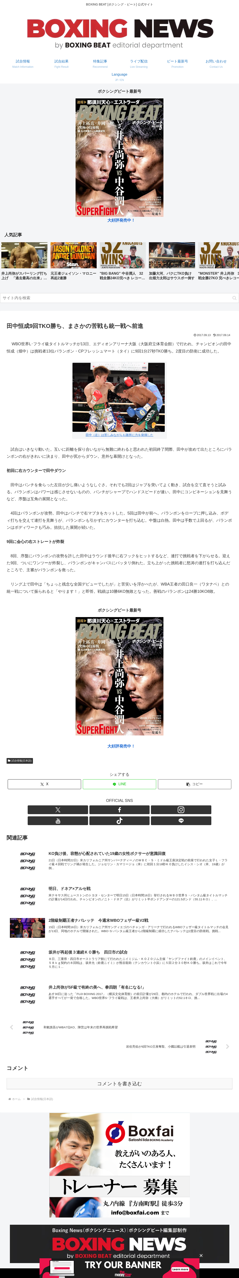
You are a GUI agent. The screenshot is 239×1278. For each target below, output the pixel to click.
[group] (24, 262)
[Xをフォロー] (94, 809)
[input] (119, 298)
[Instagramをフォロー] (114, 809)
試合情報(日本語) (20, 760)
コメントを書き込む (119, 1075)
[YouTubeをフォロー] (124, 809)
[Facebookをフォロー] (104, 809)
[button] (231, 262)
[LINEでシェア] (119, 784)
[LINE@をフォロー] (144, 809)
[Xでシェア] (44, 784)
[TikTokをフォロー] (134, 809)
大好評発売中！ (121, 220)
